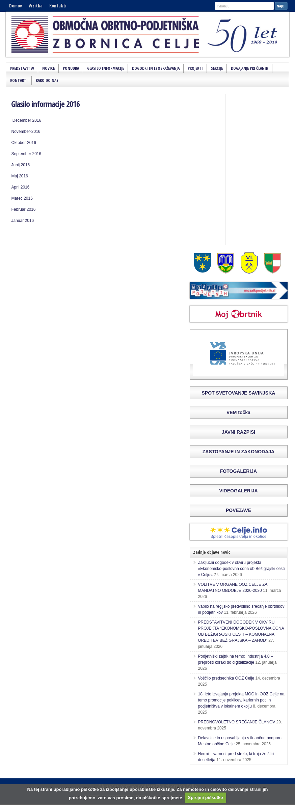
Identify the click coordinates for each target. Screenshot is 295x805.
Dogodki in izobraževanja (156, 68)
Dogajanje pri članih (249, 68)
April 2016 (20, 187)
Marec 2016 (21, 198)
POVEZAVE (238, 510)
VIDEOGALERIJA (238, 490)
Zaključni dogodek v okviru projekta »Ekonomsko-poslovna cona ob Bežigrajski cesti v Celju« (241, 568)
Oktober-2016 (23, 142)
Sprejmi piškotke (205, 797)
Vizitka (36, 6)
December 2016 (26, 120)
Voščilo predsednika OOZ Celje (226, 678)
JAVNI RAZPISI (238, 432)
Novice (48, 68)
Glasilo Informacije (105, 68)
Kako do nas (47, 80)
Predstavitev (22, 68)
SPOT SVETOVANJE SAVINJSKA (238, 393)
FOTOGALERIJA (238, 471)
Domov (15, 6)
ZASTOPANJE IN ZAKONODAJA (238, 451)
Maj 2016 (19, 176)
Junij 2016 (20, 165)
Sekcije (217, 68)
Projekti (195, 68)
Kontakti (57, 6)
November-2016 (25, 131)
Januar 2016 (22, 220)
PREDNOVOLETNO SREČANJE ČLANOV (236, 722)
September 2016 (26, 153)
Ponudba (71, 68)
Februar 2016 (23, 209)
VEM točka (238, 412)
